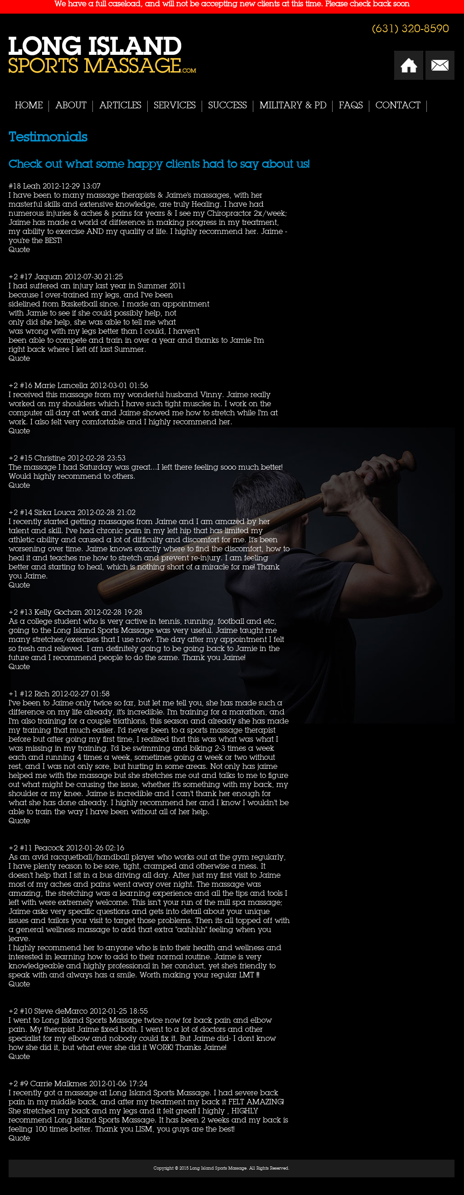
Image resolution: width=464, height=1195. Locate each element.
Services (175, 106)
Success (227, 106)
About (71, 106)
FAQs (351, 106)
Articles (120, 106)
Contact (398, 106)
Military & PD (293, 106)
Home (29, 106)
